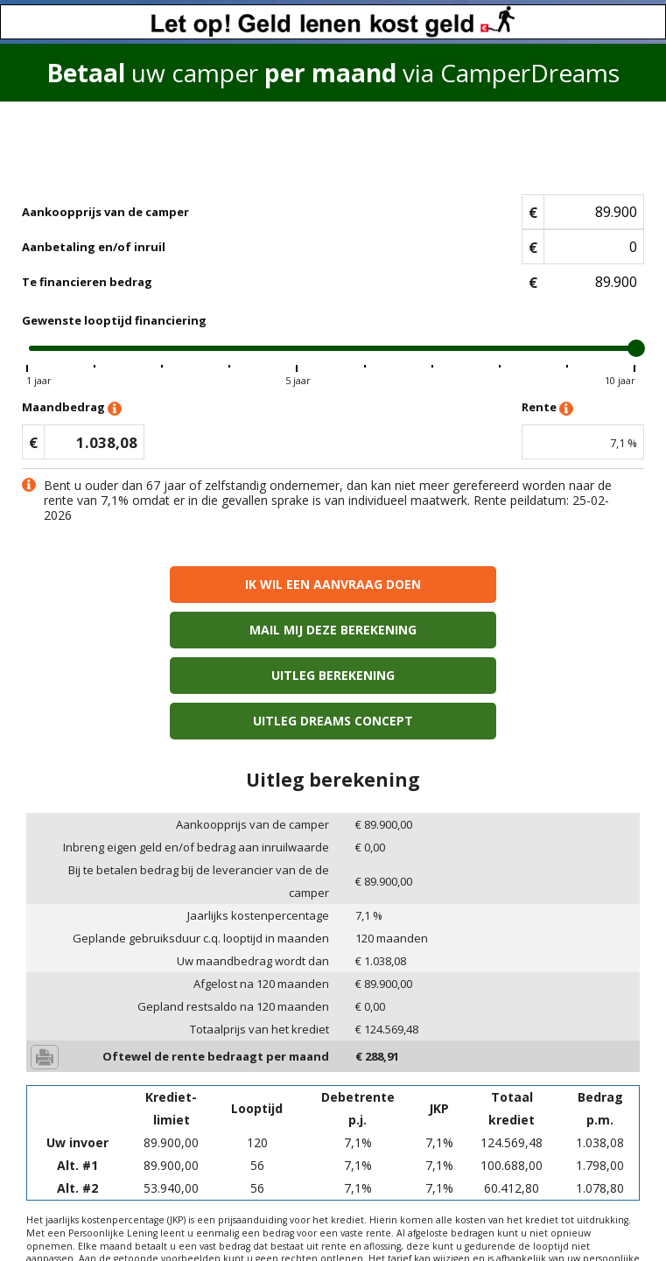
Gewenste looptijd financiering (114, 320)
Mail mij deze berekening (488, 584)
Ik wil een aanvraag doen (177, 584)
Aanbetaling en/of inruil (93, 247)
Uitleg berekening (177, 629)
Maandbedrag (72, 408)
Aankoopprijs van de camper (105, 212)
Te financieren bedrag (87, 282)
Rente (547, 408)
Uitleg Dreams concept (489, 629)
